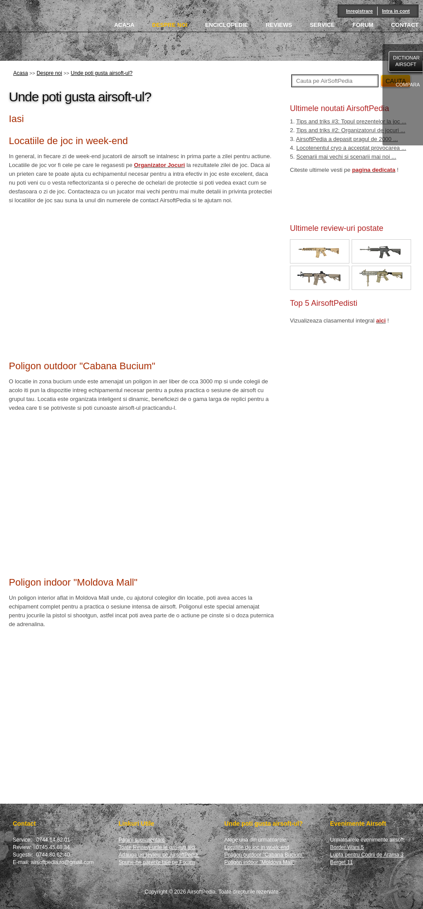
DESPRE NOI (169, 25)
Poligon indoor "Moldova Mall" (259, 862)
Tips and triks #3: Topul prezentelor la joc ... (351, 121)
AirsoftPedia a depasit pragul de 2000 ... (347, 139)
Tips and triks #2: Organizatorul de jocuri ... (350, 130)
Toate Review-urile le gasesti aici (157, 847)
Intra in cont (396, 11)
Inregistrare (359, 11)
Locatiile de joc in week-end (256, 847)
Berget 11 (341, 862)
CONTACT (405, 25)
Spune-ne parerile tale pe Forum (157, 862)
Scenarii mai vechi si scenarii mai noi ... (346, 156)
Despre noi (49, 73)
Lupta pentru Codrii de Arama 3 (367, 855)
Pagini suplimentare (142, 840)
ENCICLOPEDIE (226, 25)
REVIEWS (279, 25)
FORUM (363, 25)
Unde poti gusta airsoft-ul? (101, 73)
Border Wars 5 (347, 847)
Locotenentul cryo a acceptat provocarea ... (351, 148)
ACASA (124, 25)
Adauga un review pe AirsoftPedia (159, 855)
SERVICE (322, 25)
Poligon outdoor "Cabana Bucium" (264, 855)
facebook (405, 129)
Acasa (20, 73)
